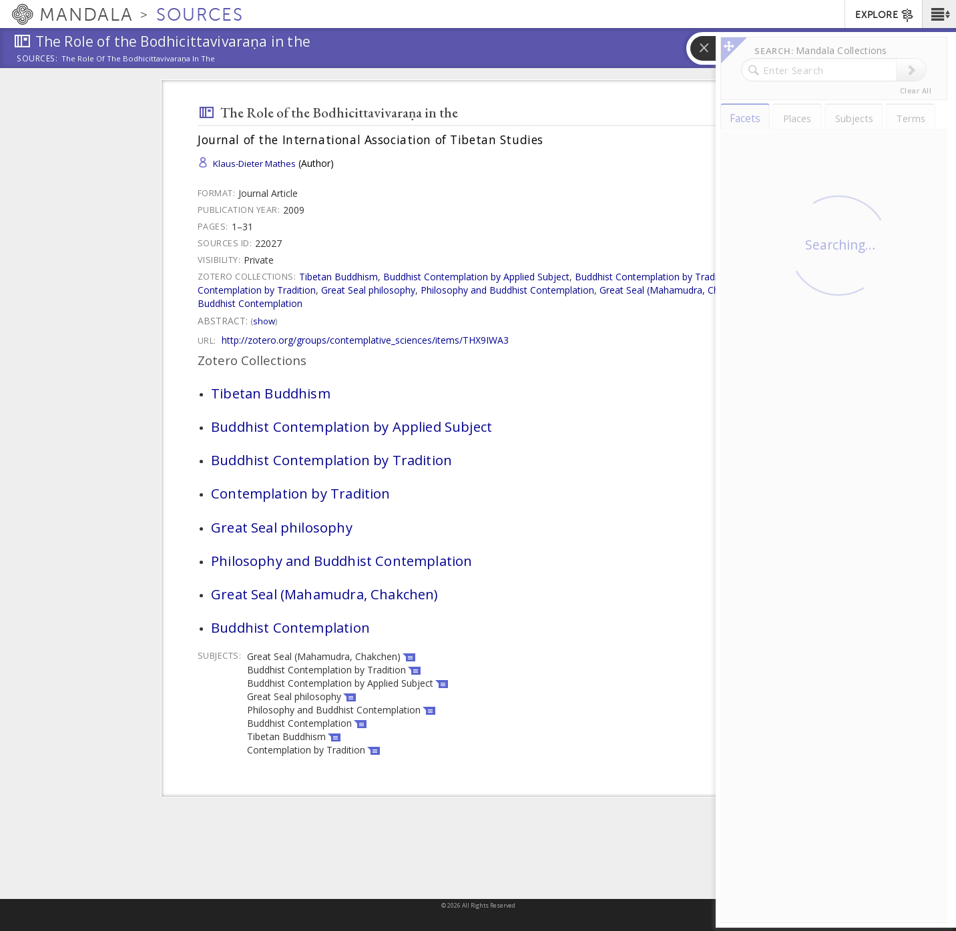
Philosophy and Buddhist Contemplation (507, 290)
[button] (939, 14)
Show (264, 321)
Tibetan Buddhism (338, 276)
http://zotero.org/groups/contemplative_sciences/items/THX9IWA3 (365, 340)
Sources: (37, 59)
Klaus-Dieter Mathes (254, 164)
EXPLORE (885, 15)
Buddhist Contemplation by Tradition (654, 276)
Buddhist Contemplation (250, 303)
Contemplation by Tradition (257, 290)
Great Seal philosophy (368, 290)
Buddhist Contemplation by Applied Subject (476, 276)
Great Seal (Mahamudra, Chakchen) (676, 290)
